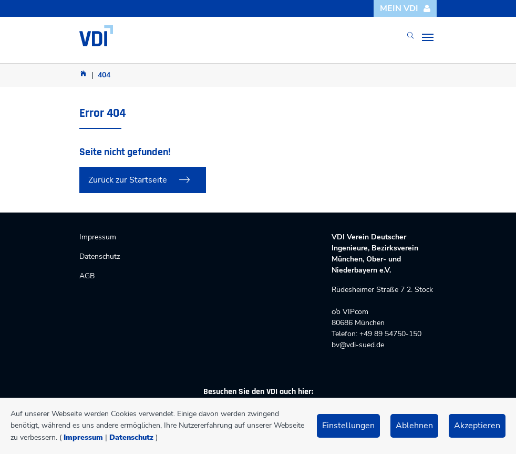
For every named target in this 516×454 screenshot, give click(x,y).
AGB (87, 276)
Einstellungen (348, 425)
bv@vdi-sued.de (358, 345)
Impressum (83, 437)
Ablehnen (414, 425)
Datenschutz (131, 437)
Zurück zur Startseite (127, 180)
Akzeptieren (477, 425)
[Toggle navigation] (428, 37)
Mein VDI (405, 8)
